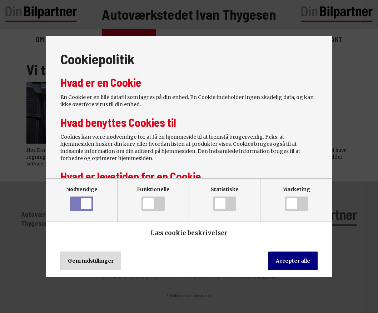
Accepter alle (293, 261)
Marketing (296, 198)
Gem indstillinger (91, 261)
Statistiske (225, 198)
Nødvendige (82, 198)
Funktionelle (153, 198)
